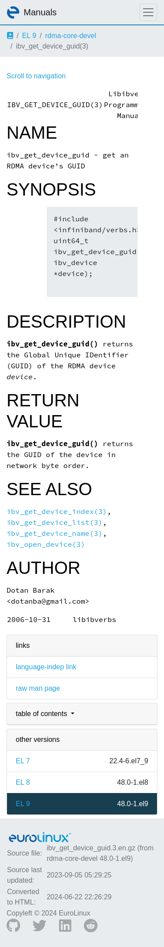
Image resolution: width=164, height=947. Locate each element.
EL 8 (23, 782)
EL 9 (29, 35)
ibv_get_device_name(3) (54, 533)
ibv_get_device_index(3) (57, 511)
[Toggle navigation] (148, 12)
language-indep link (46, 667)
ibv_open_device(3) (46, 544)
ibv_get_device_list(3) (54, 522)
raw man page (38, 688)
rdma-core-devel (70, 35)
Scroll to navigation (36, 76)
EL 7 (23, 761)
